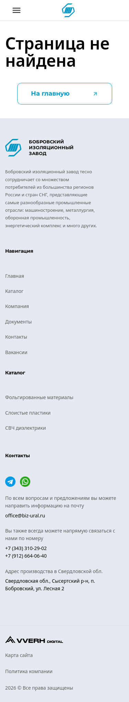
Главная (14, 276)
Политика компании (29, 671)
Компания (17, 306)
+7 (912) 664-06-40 (26, 555)
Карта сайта (19, 655)
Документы (18, 321)
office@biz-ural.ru (25, 515)
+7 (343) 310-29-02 (26, 548)
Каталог (14, 291)
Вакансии (16, 352)
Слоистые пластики (28, 412)
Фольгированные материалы (39, 397)
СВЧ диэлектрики (25, 428)
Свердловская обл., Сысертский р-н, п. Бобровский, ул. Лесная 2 (50, 585)
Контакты (16, 336)
